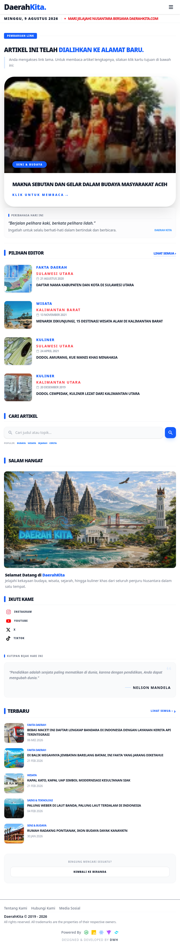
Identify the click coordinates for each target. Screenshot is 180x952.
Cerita (53, 443)
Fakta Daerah (51, 267)
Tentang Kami (15, 908)
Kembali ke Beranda (90, 872)
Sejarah (42, 443)
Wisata (44, 303)
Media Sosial (69, 908)
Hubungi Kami (43, 908)
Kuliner (45, 339)
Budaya (21, 443)
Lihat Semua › (165, 253)
